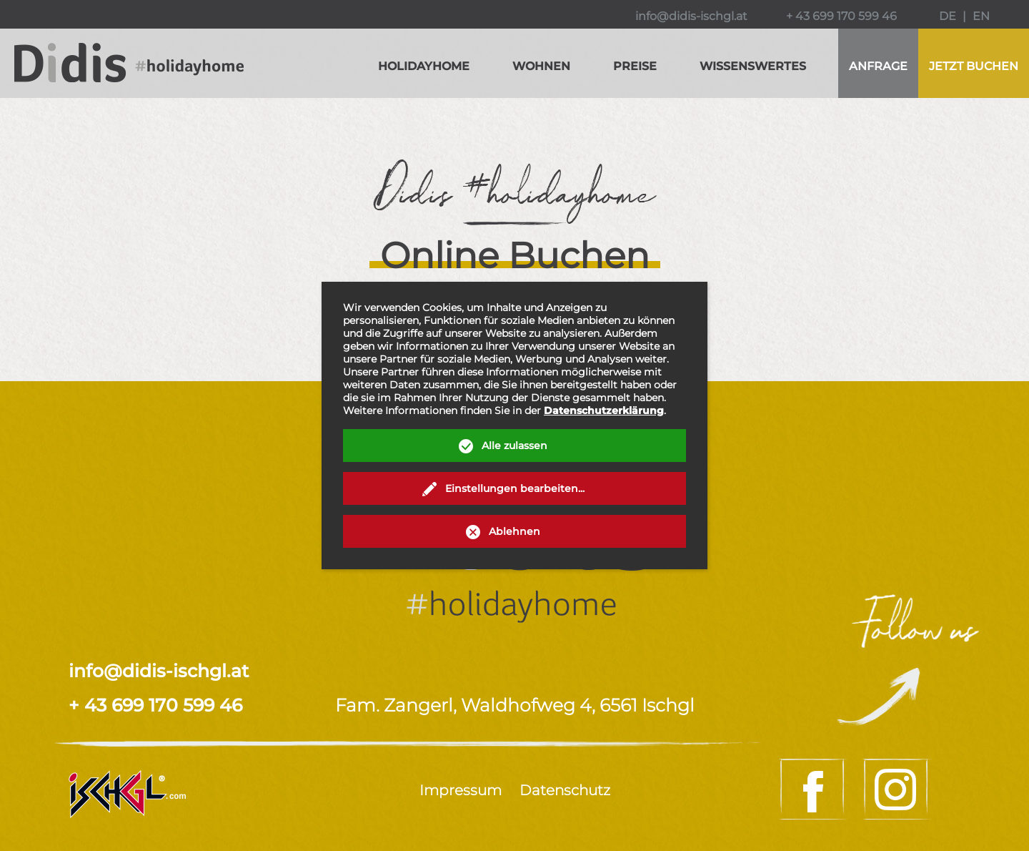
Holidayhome (423, 66)
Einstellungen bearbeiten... (515, 488)
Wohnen (541, 66)
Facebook (813, 789)
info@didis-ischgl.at (691, 16)
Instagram (897, 789)
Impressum (460, 790)
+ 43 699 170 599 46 (841, 16)
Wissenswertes (753, 66)
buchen (973, 66)
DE (947, 16)
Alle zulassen (514, 445)
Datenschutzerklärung (604, 410)
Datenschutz (565, 790)
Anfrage (878, 66)
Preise (635, 66)
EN (981, 16)
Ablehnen (514, 531)
